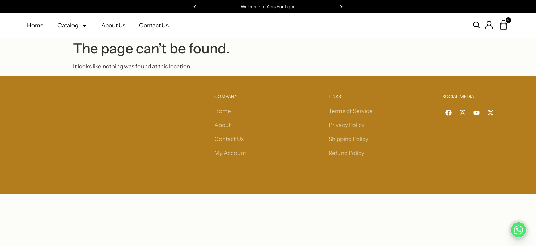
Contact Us (154, 25)
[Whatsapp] (518, 229)
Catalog (72, 25)
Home (35, 25)
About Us (113, 25)
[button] (195, 7)
